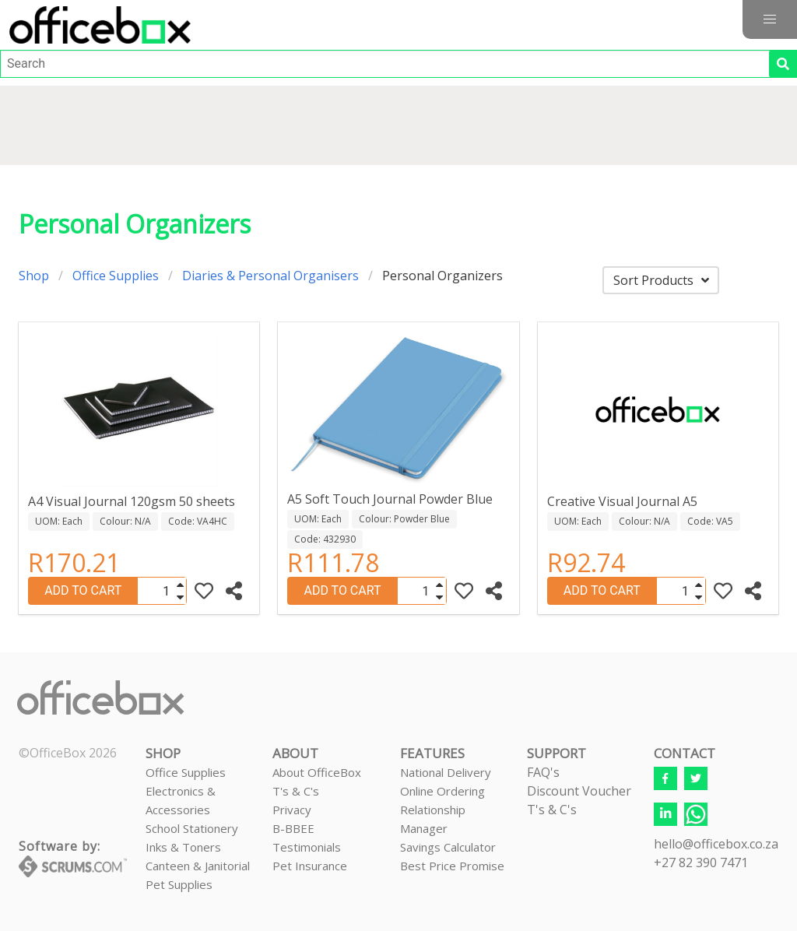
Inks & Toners (183, 847)
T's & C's (295, 791)
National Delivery (445, 772)
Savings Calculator (448, 847)
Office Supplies (115, 275)
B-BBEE (293, 828)
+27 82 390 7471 (701, 862)
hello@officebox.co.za (716, 843)
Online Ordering (442, 791)
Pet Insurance (309, 865)
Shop (34, 275)
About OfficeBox (316, 772)
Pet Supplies (179, 884)
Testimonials (306, 847)
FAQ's (543, 772)
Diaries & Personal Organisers (270, 275)
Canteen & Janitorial (198, 865)
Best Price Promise (452, 865)
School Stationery (192, 828)
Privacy (291, 809)
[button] (770, 19)
